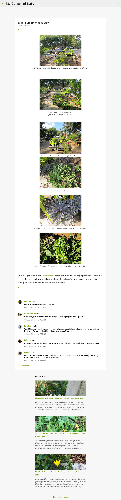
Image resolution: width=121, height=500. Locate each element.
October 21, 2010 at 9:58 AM (35, 346)
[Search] (37, 3)
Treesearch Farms (48, 276)
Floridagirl (28, 326)
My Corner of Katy (20, 3)
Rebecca (27, 340)
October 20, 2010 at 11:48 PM (35, 307)
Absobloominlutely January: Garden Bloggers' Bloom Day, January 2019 (60, 398)
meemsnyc (28, 301)
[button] (19, 29)
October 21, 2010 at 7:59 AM (35, 334)
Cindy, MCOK (29, 352)
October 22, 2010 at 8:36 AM (35, 361)
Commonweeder (30, 314)
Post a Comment (24, 366)
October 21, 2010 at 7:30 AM (35, 320)
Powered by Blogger (60, 497)
